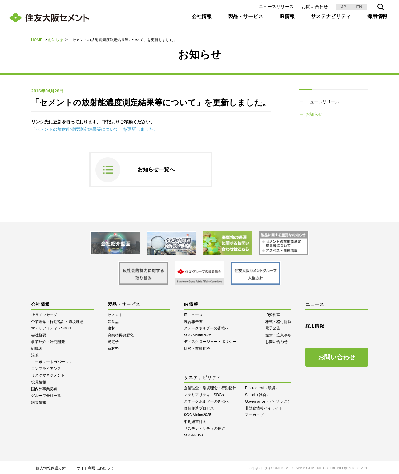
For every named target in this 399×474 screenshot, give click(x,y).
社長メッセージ (44, 313)
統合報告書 (193, 319)
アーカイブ (254, 413)
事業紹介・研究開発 (48, 340)
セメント (115, 313)
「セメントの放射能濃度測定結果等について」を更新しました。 (94, 129)
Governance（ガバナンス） (268, 399)
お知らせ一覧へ (157, 169)
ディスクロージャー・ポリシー (210, 340)
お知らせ (55, 40)
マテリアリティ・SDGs (51, 326)
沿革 (35, 353)
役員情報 (38, 380)
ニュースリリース (276, 6)
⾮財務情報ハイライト (263, 406)
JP (343, 6)
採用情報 (373, 19)
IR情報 (283, 19)
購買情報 (38, 400)
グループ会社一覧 (46, 393)
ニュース (314, 302)
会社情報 (196, 19)
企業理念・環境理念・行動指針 (210, 386)
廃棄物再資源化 (121, 333)
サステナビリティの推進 (204, 426)
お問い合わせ (315, 6)
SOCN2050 (193, 433)
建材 (111, 326)
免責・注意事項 (278, 333)
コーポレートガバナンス (51, 360)
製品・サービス (241, 19)
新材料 (113, 346)
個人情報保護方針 (51, 466)
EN (359, 6)
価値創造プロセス (199, 406)
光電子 (113, 340)
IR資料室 (272, 313)
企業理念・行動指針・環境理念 (57, 319)
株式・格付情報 (278, 319)
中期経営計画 (195, 420)
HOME (36, 40)
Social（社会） (257, 393)
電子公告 (272, 326)
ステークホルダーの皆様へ (206, 326)
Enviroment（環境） (262, 386)
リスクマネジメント (48, 373)
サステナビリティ (327, 19)
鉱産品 (113, 319)
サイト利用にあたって (95, 466)
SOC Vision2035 (198, 333)
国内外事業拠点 (44, 387)
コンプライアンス (46, 367)
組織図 (36, 346)
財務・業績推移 (197, 346)
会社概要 (38, 333)
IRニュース (193, 313)
